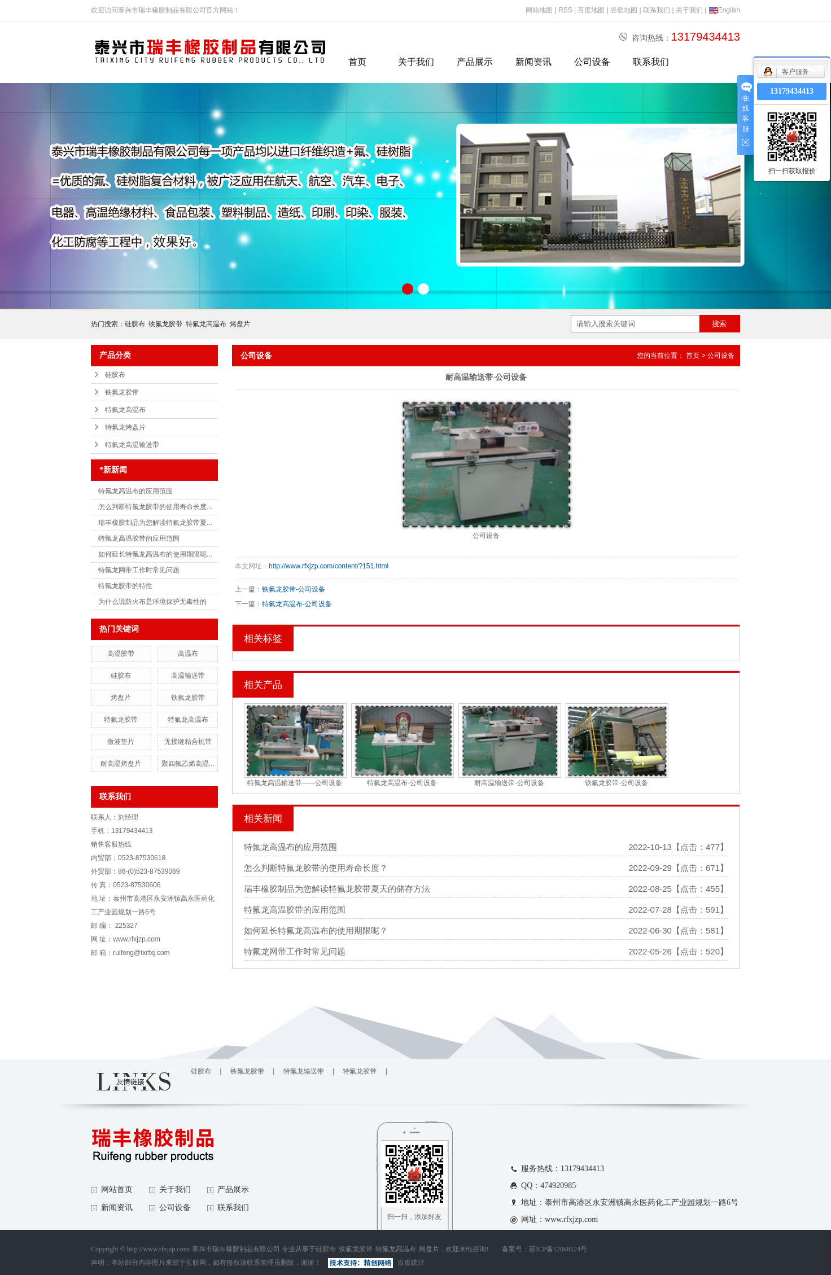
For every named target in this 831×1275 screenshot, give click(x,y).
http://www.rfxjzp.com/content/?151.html (328, 566)
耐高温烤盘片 (120, 764)
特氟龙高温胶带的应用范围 (139, 538)
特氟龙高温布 (206, 324)
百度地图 (591, 10)
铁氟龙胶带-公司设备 (293, 589)
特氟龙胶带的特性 (125, 586)
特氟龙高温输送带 (132, 445)
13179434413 (791, 91)
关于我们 (689, 10)
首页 (357, 62)
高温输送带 (188, 676)
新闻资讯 (533, 62)
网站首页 (117, 1189)
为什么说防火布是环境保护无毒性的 (152, 602)
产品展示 (475, 62)
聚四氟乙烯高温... (188, 764)
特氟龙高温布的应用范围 (135, 491)
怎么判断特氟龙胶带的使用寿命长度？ (316, 868)
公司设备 (592, 62)
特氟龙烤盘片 (125, 427)
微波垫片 (120, 742)
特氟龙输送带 (303, 1071)
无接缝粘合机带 (188, 742)
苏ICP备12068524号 (558, 1249)
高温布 (188, 654)
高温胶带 (120, 654)
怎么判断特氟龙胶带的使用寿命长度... (155, 507)
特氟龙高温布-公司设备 (297, 604)
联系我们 (656, 10)
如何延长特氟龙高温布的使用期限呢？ (316, 930)
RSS (565, 10)
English (724, 10)
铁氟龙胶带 (165, 324)
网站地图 (539, 10)
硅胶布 (135, 324)
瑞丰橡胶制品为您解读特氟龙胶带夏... (155, 523)
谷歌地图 (623, 10)
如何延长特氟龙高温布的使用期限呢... (155, 554)
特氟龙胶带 (121, 720)
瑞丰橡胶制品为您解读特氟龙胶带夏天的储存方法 (337, 888)
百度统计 (411, 1263)
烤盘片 (240, 324)
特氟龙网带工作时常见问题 (139, 570)
